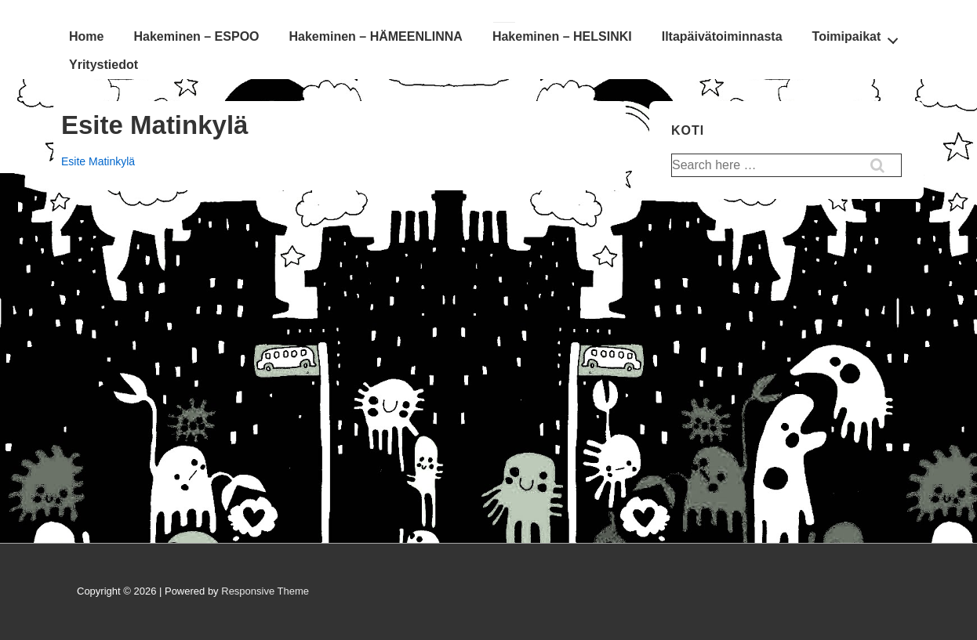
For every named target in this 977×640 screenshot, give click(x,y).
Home (86, 36)
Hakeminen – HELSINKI (562, 36)
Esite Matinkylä (98, 161)
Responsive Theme (265, 591)
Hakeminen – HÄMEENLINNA (376, 36)
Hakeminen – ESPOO (196, 36)
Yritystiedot (103, 64)
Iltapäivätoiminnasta (722, 36)
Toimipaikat (859, 36)
